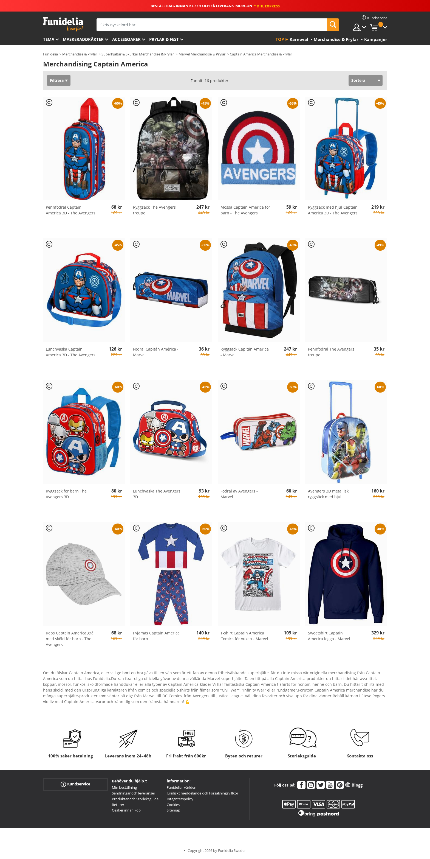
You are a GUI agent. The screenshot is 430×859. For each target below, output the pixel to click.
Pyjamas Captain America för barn (156, 635)
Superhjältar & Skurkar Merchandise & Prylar (137, 54)
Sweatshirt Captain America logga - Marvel (329, 635)
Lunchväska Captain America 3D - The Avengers (70, 351)
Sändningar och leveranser (133, 793)
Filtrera (57, 80)
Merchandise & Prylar (79, 54)
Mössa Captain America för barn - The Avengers (245, 210)
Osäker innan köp (126, 810)
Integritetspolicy (180, 798)
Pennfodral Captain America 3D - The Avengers (70, 210)
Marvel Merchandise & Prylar (202, 54)
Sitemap (173, 810)
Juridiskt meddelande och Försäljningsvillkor (202, 793)
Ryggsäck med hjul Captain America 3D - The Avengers (333, 210)
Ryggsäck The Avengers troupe (154, 210)
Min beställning (124, 787)
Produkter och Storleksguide (135, 798)
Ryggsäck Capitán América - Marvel (244, 351)
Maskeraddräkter (83, 39)
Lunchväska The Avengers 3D (156, 493)
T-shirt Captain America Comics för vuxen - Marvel (244, 635)
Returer (118, 804)
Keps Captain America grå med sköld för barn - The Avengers (70, 638)
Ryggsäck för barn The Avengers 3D (66, 493)
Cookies (173, 804)
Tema (48, 39)
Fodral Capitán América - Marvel (156, 351)
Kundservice (75, 784)
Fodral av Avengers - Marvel (239, 493)
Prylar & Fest (164, 39)
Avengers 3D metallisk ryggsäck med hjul (328, 493)
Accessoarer (126, 39)
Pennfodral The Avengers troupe (331, 351)
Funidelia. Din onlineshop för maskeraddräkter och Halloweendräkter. (63, 24)
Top (280, 39)
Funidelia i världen (181, 787)
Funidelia (50, 54)
